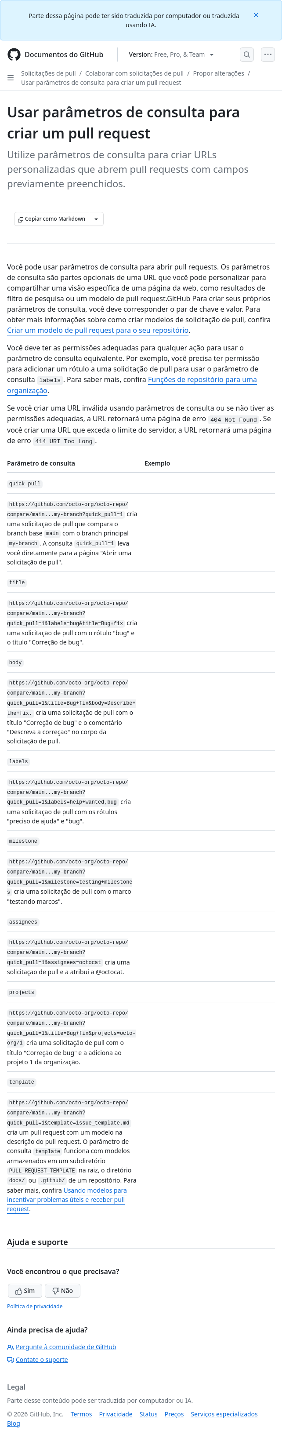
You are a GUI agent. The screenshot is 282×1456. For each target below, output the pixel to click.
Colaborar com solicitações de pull (134, 73)
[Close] (257, 14)
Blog (13, 1423)
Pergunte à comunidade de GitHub (61, 1347)
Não (62, 1290)
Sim (25, 1290)
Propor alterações (218, 73)
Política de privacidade (34, 1306)
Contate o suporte (37, 1359)
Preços (174, 1414)
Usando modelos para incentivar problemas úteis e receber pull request (67, 1199)
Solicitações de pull (48, 73)
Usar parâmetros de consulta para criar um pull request (101, 82)
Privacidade (116, 1414)
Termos (81, 1414)
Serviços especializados (224, 1414)
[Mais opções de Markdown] (96, 219)
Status (149, 1414)
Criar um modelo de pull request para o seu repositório (97, 330)
